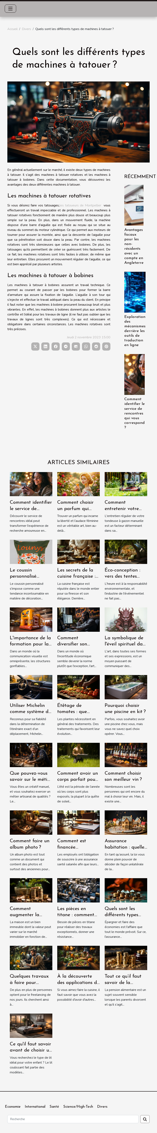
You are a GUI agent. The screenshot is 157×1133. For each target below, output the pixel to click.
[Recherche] (73, 1119)
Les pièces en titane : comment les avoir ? (75, 915)
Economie (13, 1107)
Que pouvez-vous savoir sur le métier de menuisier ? (31, 779)
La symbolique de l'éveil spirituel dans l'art (126, 644)
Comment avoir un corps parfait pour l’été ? (77, 779)
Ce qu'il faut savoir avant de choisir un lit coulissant (31, 1050)
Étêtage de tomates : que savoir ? (72, 712)
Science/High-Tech (78, 1107)
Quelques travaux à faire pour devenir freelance (29, 982)
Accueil (12, 29)
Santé (54, 1107)
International (35, 1107)
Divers (26, 29)
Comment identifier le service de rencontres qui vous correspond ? (134, 413)
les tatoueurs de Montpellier (80, 205)
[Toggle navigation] (10, 8)
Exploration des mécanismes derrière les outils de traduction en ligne (135, 331)
